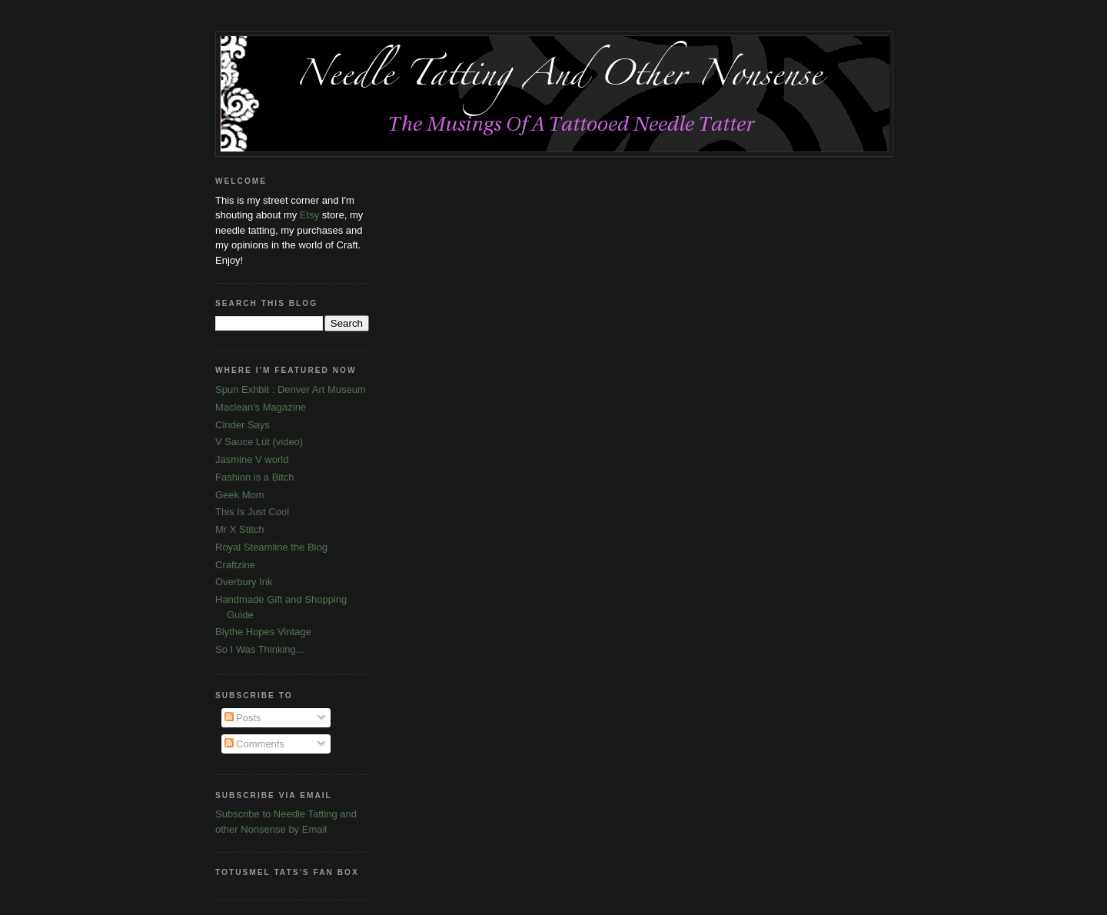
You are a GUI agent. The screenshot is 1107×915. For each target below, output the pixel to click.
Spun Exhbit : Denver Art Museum (290, 389)
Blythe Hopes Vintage (263, 631)
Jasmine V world (251, 459)
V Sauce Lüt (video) (259, 442)
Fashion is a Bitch (254, 477)
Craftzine (235, 565)
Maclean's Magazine (260, 407)
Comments (254, 744)
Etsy (309, 215)
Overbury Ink (243, 581)
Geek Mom (239, 495)
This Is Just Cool (252, 511)
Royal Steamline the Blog (271, 547)
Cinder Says (242, 425)
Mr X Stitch (239, 529)
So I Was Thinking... (259, 649)
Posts (242, 718)
